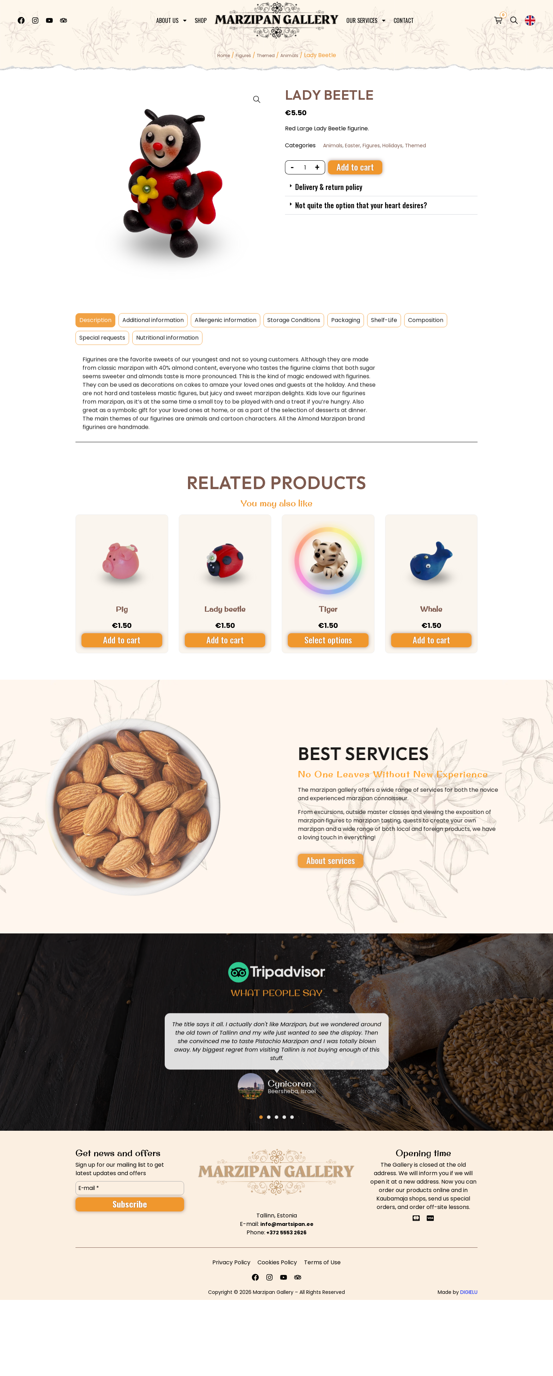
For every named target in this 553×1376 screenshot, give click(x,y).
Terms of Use (322, 1262)
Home (223, 55)
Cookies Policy (277, 1262)
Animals (289, 55)
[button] (381, 187)
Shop (201, 17)
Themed (266, 55)
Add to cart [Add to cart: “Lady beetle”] (225, 639)
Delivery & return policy (328, 186)
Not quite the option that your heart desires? (361, 205)
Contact (404, 17)
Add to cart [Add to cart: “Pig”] (121, 639)
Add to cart (355, 166)
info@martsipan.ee (287, 1224)
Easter (352, 145)
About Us (172, 17)
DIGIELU (469, 1292)
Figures (243, 55)
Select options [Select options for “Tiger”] (328, 639)
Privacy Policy (231, 1262)
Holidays (392, 145)
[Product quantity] (305, 167)
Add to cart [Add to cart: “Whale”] (431, 639)
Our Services (366, 17)
